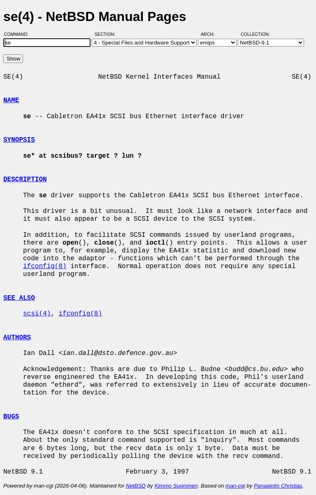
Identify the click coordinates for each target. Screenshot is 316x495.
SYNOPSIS (19, 140)
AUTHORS (17, 337)
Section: (107, 34)
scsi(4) (37, 313)
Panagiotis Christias (278, 486)
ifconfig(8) (45, 266)
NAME (11, 100)
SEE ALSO (19, 298)
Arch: (211, 34)
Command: (18, 34)
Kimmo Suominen (176, 486)
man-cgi (235, 486)
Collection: (255, 34)
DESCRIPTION (25, 179)
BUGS (11, 416)
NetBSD (136, 486)
